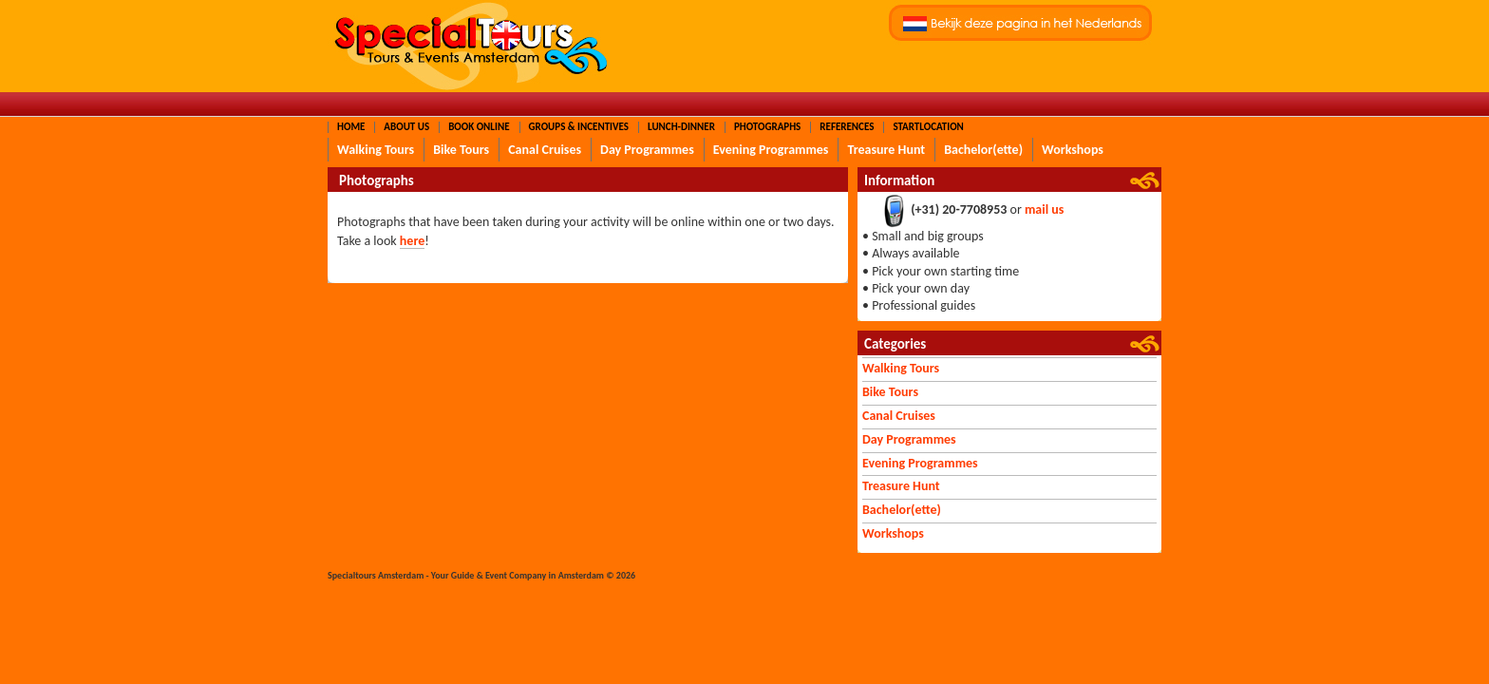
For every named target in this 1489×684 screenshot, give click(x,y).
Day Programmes (647, 150)
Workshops (1072, 150)
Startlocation (928, 127)
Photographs (767, 127)
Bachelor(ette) (983, 150)
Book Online (478, 127)
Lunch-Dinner (681, 127)
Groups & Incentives (579, 127)
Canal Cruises (544, 150)
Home (351, 127)
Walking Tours (375, 150)
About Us (406, 127)
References (847, 127)
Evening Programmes (771, 150)
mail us (1044, 210)
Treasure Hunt (886, 150)
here (412, 241)
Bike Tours (461, 150)
